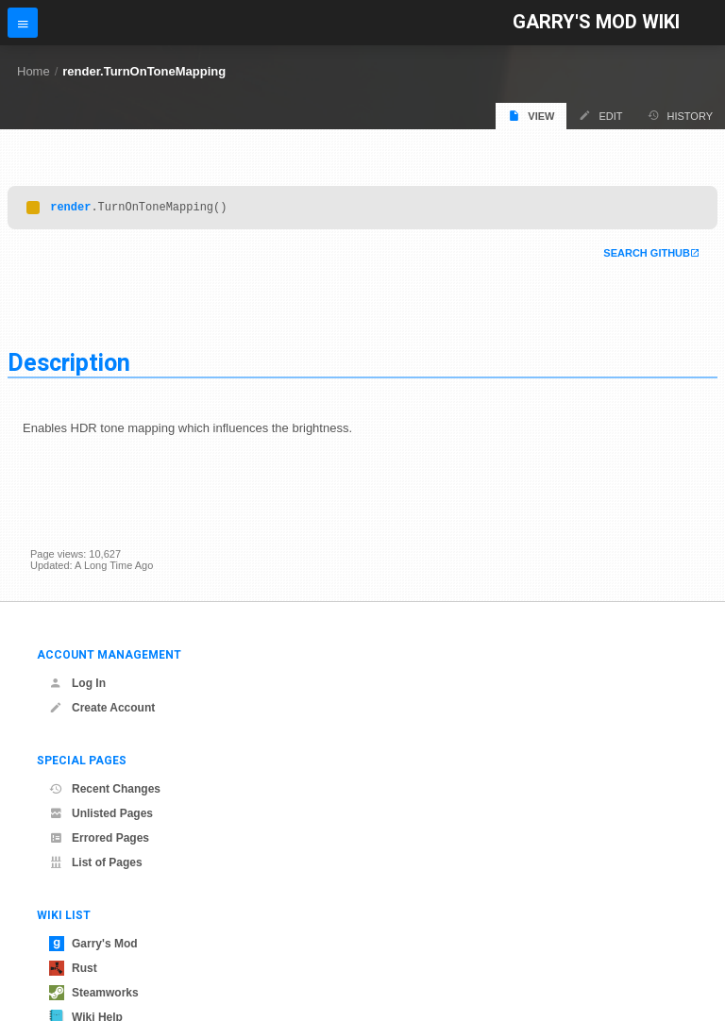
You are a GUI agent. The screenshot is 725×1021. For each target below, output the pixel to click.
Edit (600, 116)
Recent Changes (104, 788)
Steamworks (94, 992)
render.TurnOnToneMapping (144, 71)
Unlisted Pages (101, 813)
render (70, 209)
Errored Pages (99, 837)
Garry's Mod (93, 943)
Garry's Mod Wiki (596, 22)
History (681, 116)
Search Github (646, 255)
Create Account (102, 707)
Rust (73, 968)
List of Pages (96, 862)
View (531, 116)
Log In (77, 683)
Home (33, 71)
